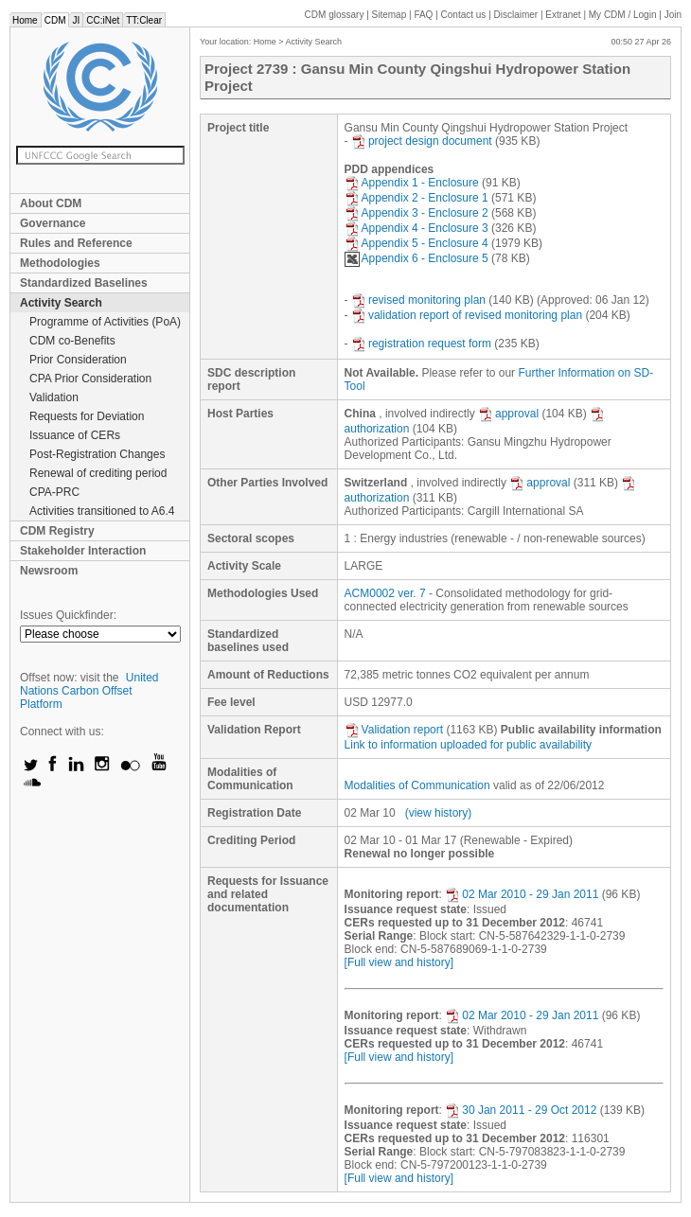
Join (673, 14)
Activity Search (61, 302)
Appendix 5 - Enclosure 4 (416, 243)
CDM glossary (334, 14)
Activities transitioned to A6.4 (101, 511)
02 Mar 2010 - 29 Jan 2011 (521, 894)
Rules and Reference (76, 243)
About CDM (50, 203)
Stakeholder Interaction (83, 550)
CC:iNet (102, 20)
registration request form (421, 343)
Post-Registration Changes (97, 454)
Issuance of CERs (74, 435)
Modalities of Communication (417, 785)
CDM (55, 20)
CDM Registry (57, 531)
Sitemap (389, 14)
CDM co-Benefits (72, 340)
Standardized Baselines (84, 283)
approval (508, 413)
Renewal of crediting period (98, 473)
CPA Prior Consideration (90, 378)
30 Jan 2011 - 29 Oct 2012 (520, 1110)
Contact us (464, 14)
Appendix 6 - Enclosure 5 (416, 258)
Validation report (394, 729)
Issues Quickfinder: (68, 615)
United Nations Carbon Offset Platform (89, 691)
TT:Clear (144, 20)
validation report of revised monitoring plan (466, 315)
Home (25, 20)
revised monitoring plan (418, 300)
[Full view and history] (399, 962)
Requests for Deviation (86, 416)
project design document (421, 141)
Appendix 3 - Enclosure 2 (416, 213)
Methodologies (60, 263)
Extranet (562, 14)
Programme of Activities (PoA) (105, 321)
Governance (52, 223)
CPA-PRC (54, 492)
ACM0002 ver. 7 (385, 593)
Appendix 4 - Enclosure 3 (416, 228)
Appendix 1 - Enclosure (412, 182)
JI (76, 20)
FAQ (423, 14)
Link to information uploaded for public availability (469, 744)
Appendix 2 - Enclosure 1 (416, 197)
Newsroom (49, 570)
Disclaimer (516, 14)
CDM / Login (624, 14)
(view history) (438, 813)
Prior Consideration (78, 359)
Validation (54, 397)
